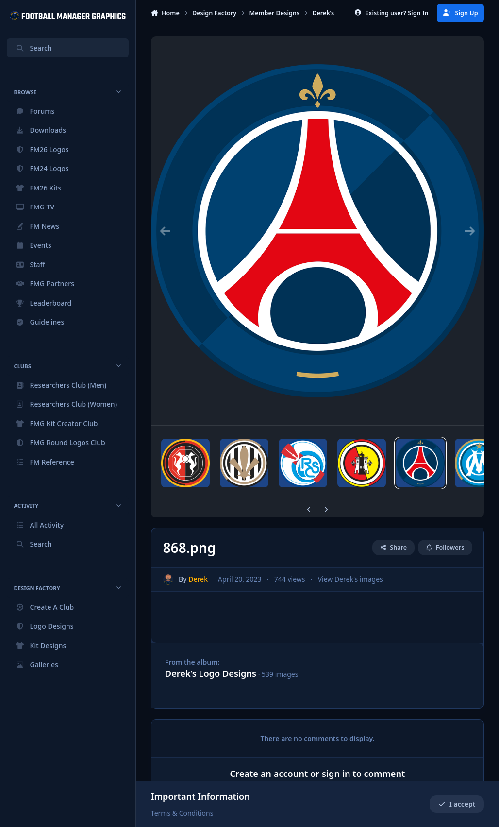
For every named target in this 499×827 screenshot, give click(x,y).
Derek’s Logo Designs (210, 673)
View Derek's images (350, 579)
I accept (456, 804)
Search (33, 48)
